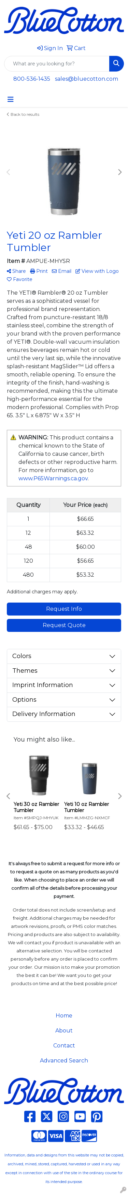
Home (64, 1015)
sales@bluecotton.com (86, 79)
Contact (64, 1045)
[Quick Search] (57, 64)
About (64, 1030)
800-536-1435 (31, 79)
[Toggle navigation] (10, 99)
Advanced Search (64, 1060)
